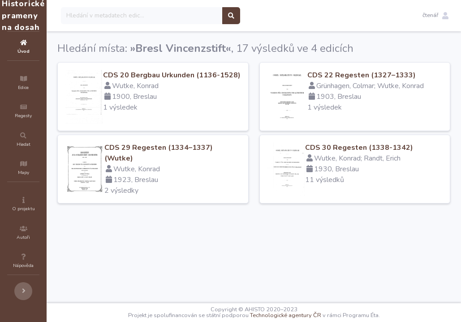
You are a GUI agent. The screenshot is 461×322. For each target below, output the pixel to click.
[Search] (195, 15)
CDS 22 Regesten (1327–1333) (388, 75)
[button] (435, 15)
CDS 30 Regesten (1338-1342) (386, 148)
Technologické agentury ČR (312, 315)
